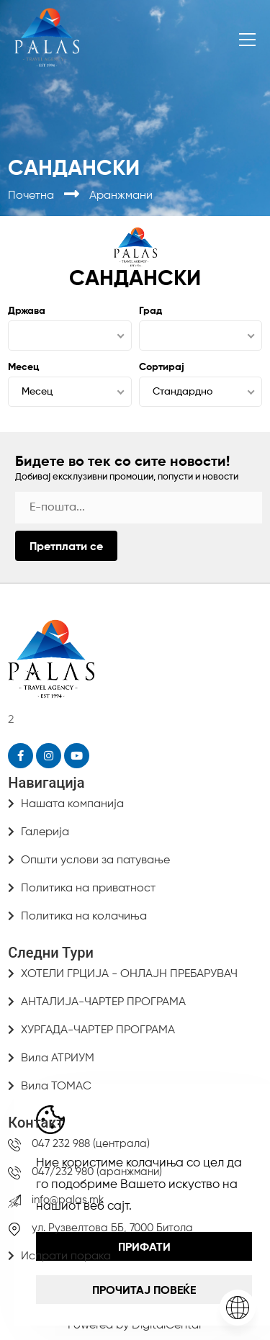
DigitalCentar (167, 1325)
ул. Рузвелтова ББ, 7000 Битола (112, 1228)
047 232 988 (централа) (91, 1143)
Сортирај (161, 367)
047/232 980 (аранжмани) (97, 1171)
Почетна (32, 196)
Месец (23, 367)
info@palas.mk (68, 1200)
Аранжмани (121, 196)
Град (150, 311)
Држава (26, 311)
